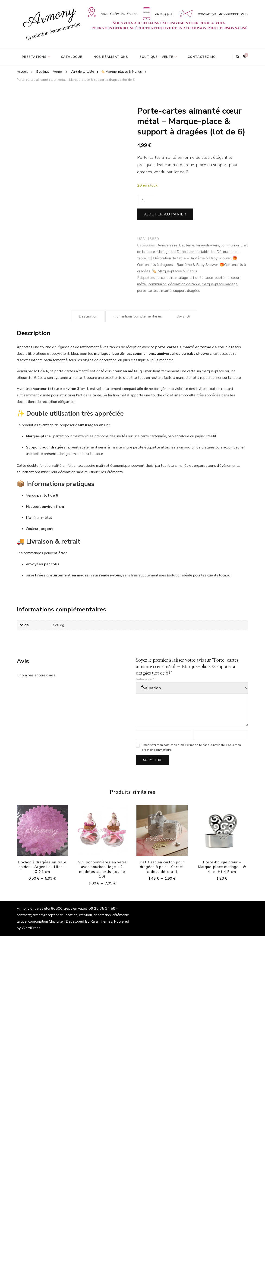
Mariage (163, 251)
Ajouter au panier (165, 214)
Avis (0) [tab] (183, 316)
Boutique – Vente (156, 57)
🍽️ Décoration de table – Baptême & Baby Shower (189, 258)
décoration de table (184, 284)
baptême (222, 277)
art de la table (201, 277)
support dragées (186, 290)
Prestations (34, 57)
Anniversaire (167, 245)
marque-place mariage (220, 284)
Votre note (145, 679)
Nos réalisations (111, 57)
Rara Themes (101, 921)
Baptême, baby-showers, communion (209, 245)
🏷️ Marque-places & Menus (174, 271)
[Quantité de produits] (144, 200)
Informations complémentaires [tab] (137, 316)
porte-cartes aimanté (154, 290)
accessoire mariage (173, 277)
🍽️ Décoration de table (190, 251)
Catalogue (71, 57)
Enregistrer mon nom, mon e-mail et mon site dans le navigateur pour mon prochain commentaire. (191, 747)
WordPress (31, 928)
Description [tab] (88, 316)
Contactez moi (202, 57)
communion (157, 284)
